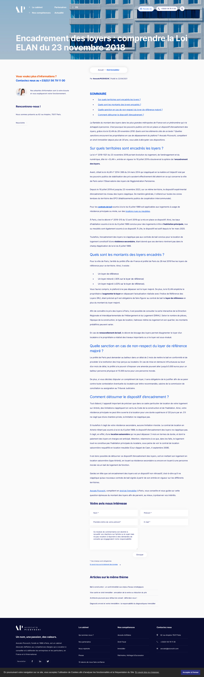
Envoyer (139, 554)
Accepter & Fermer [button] (190, 672)
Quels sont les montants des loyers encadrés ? (119, 104)
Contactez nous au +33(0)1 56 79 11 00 (40, 80)
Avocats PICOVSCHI (101, 79)
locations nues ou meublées (138, 211)
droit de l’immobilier (128, 490)
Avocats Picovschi (97, 490)
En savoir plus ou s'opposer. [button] (147, 672)
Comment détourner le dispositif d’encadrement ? (121, 114)
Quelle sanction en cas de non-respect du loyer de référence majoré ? (130, 109)
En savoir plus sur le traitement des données (104, 564)
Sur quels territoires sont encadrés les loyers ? (119, 99)
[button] (36, 7)
